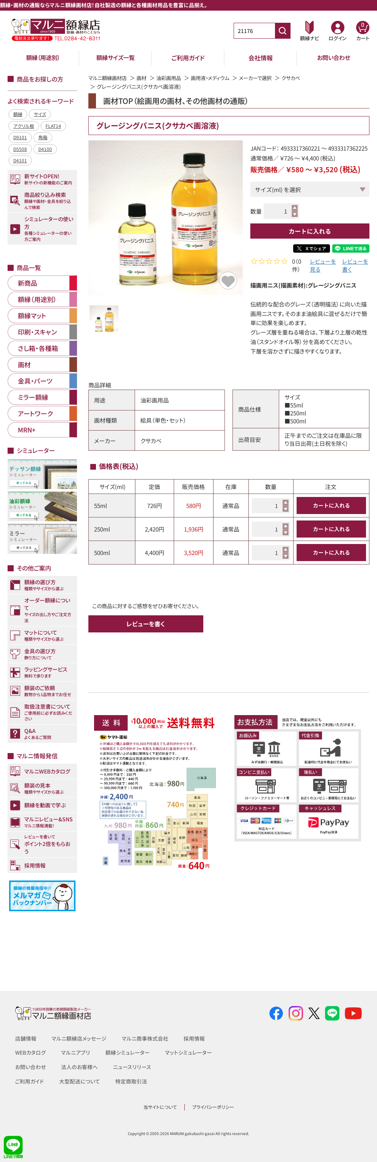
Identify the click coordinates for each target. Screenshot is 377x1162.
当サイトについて (160, 1107)
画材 (145, 78)
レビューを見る (323, 266)
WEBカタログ (30, 1052)
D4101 (20, 160)
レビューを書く (355, 266)
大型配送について (79, 1081)
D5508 (20, 149)
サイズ (40, 114)
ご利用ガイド (188, 57)
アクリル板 (23, 126)
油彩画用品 (173, 78)
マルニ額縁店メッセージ (79, 1038)
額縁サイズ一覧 (115, 57)
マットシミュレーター (188, 1052)
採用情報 (194, 1038)
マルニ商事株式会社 (145, 1038)
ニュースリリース (131, 1067)
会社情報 (260, 57)
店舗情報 (25, 1038)
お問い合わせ (333, 57)
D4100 (45, 149)
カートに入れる (310, 231)
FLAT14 (53, 126)
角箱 (42, 137)
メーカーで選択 (265, 78)
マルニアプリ (75, 1052)
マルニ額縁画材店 (109, 78)
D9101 (20, 137)
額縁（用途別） (43, 57)
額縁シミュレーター (127, 1052)
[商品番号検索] (282, 30)
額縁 (17, 114)
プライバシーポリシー (213, 1107)
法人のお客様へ (79, 1067)
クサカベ (303, 78)
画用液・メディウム (217, 78)
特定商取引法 (131, 1081)
